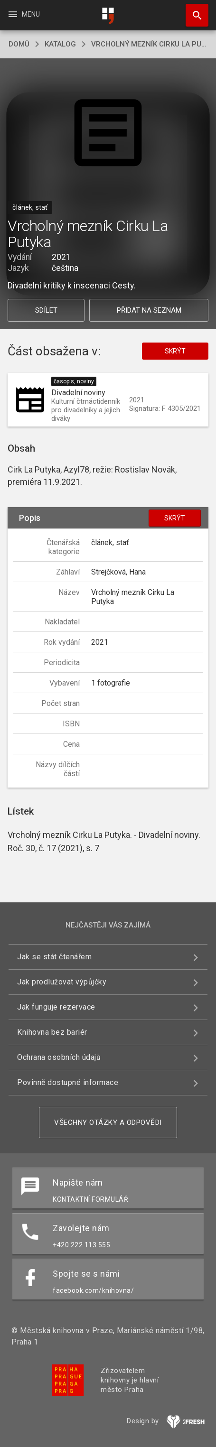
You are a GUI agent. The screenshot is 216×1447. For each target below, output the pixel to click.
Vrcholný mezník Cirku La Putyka (149, 44)
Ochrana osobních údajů (59, 1057)
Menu (23, 14)
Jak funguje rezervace (56, 1006)
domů (19, 44)
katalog (60, 44)
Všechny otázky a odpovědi (108, 1122)
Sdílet (46, 310)
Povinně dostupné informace (67, 1082)
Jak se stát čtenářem (54, 956)
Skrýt (175, 351)
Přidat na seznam (149, 310)
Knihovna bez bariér (52, 1032)
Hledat (192, 10)
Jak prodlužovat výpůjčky (61, 981)
